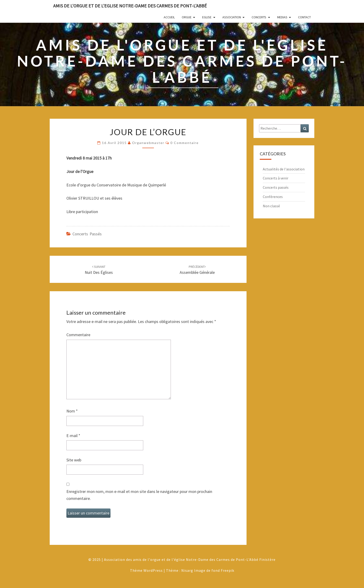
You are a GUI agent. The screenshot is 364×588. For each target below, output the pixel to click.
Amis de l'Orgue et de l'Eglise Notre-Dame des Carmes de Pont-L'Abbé (130, 6)
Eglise (206, 17)
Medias (282, 17)
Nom (72, 411)
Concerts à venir (275, 178)
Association (231, 17)
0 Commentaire (184, 143)
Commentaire (78, 334)
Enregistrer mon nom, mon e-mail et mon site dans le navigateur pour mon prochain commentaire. (139, 495)
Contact (304, 17)
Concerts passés (87, 233)
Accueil (169, 17)
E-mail (73, 435)
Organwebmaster (148, 143)
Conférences (273, 196)
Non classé (271, 206)
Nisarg (187, 570)
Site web (73, 460)
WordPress (153, 570)
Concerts (259, 17)
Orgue (187, 17)
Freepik (227, 570)
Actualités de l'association (284, 169)
